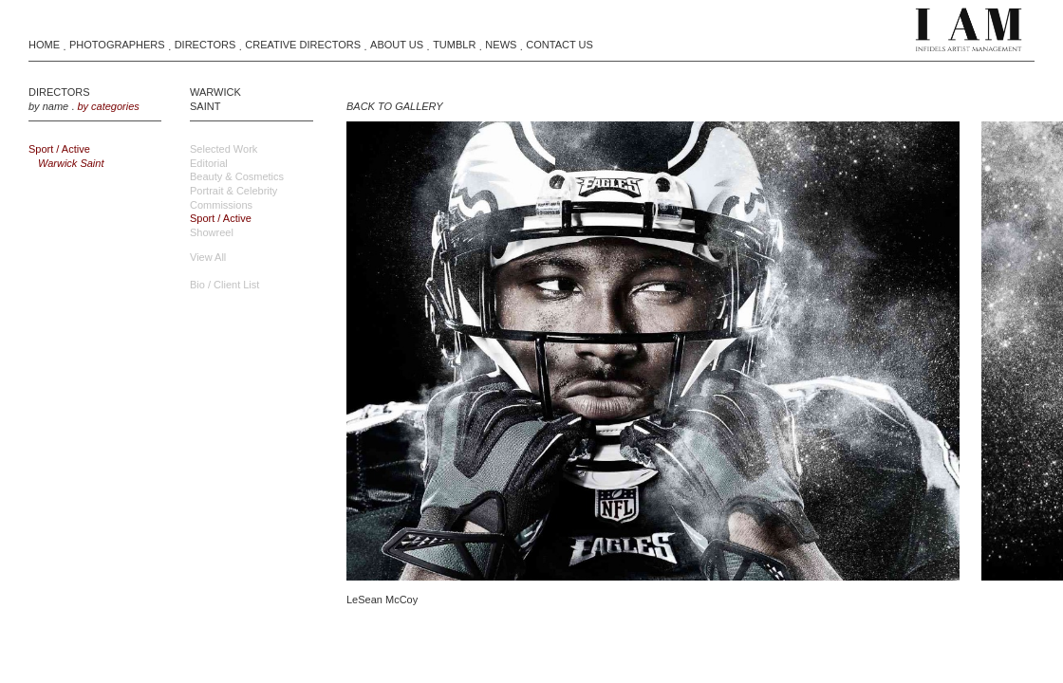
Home (44, 44)
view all (208, 257)
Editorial (209, 163)
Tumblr (454, 44)
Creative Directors (303, 44)
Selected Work (223, 149)
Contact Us (559, 44)
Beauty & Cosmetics (237, 176)
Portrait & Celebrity (233, 190)
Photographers (117, 44)
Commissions (221, 205)
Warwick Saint (70, 163)
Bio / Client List (224, 284)
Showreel (211, 232)
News (500, 44)
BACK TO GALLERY (394, 106)
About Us (396, 44)
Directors (205, 44)
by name (48, 106)
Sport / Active (59, 149)
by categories (108, 106)
